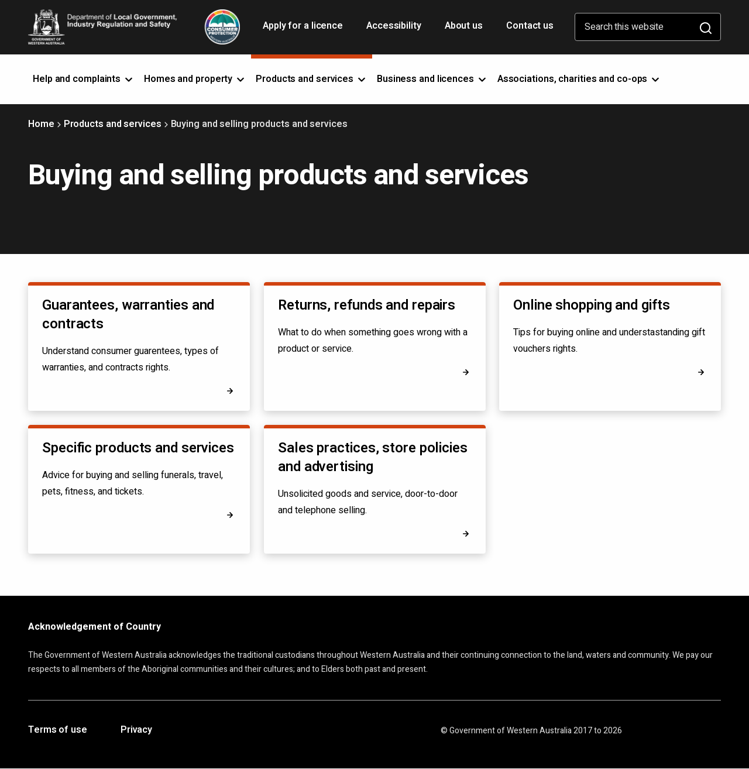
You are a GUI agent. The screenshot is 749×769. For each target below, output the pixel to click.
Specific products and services (138, 448)
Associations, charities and (579, 79)
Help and (84, 79)
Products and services (113, 124)
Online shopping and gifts (591, 305)
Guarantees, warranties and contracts (128, 314)
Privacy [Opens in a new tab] (136, 730)
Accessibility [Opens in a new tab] (395, 30)
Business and (432, 79)
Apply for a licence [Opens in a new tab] (304, 30)
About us (464, 26)
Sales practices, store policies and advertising (373, 457)
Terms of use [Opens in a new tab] (57, 730)
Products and (311, 79)
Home (41, 124)
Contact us (530, 26)
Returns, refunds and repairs (366, 305)
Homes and (195, 79)
